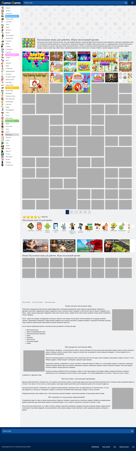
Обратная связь (124, 447)
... (76, 212)
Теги (114, 447)
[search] (126, 3)
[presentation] (23, 226)
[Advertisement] (50, 21)
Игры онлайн (106, 447)
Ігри (133, 447)
